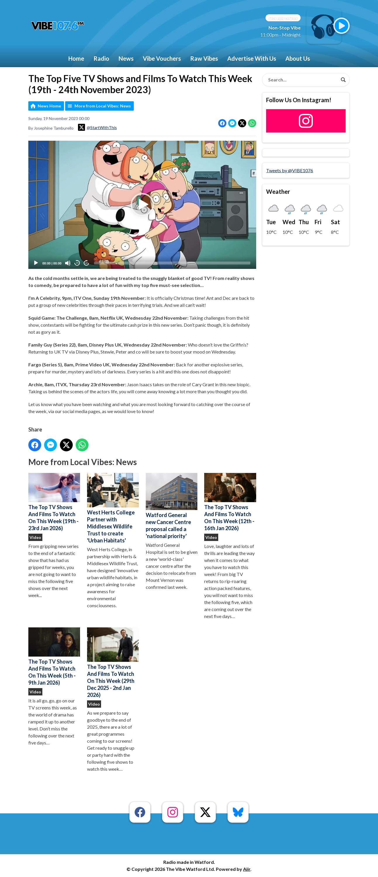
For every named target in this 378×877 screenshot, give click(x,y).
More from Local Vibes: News (102, 105)
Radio (101, 58)
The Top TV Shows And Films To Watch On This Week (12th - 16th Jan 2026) (230, 502)
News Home (49, 105)
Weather (278, 191)
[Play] (36, 263)
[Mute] (68, 263)
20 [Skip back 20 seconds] (77, 263)
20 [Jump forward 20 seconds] (86, 263)
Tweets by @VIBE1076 (289, 170)
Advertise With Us (251, 58)
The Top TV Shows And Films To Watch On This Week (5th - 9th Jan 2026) (54, 656)
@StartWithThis (97, 127)
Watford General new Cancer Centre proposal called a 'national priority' (171, 506)
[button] (142, 204)
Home (76, 58)
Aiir (246, 869)
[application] (142, 205)
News (126, 58)
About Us (297, 58)
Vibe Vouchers (162, 58)
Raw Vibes (204, 58)
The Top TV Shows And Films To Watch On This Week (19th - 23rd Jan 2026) (54, 502)
